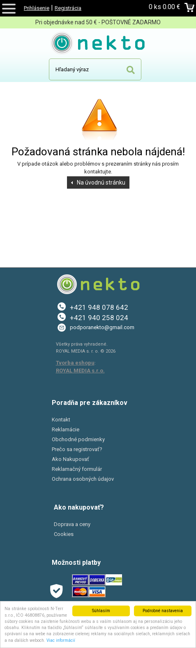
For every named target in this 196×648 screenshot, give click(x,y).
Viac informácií (60, 640)
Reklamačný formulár (77, 469)
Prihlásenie (36, 8)
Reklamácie (65, 429)
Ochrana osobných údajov (83, 479)
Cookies (64, 534)
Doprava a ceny (72, 524)
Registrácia (68, 8)
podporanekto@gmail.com (102, 327)
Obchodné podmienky (78, 439)
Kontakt (61, 419)
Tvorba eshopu (75, 363)
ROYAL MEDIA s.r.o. (80, 370)
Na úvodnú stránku (101, 182)
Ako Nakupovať (70, 459)
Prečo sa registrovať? (77, 449)
